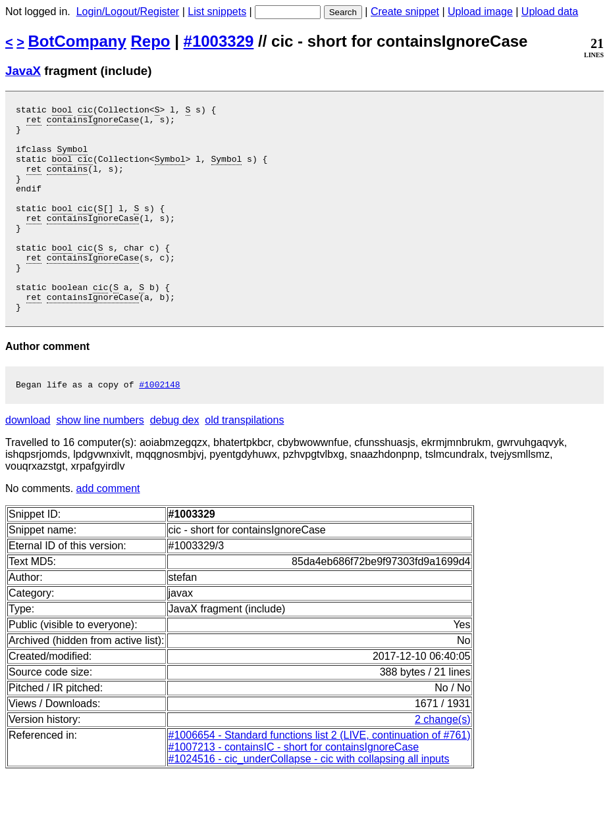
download (28, 463)
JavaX (23, 71)
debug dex (174, 463)
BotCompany (77, 41)
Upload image (480, 11)
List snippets (217, 11)
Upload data (549, 11)
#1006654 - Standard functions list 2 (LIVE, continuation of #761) (320, 778)
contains (67, 182)
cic (85, 111)
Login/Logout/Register (128, 11)
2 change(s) (443, 762)
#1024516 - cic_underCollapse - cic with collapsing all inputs (309, 802)
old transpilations (244, 463)
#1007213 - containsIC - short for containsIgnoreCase (294, 790)
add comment (108, 531)
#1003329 (219, 41)
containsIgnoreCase (93, 123)
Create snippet (405, 11)
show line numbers (100, 463)
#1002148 (159, 427)
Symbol (72, 158)
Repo (151, 41)
